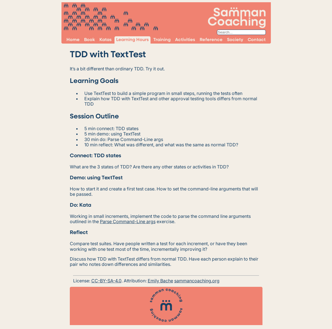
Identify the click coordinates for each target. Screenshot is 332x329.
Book (89, 40)
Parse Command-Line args (128, 221)
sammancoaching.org (196, 280)
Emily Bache (160, 280)
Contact (257, 40)
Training (162, 40)
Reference (211, 40)
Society (235, 40)
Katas (105, 40)
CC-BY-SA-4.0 (106, 280)
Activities (185, 40)
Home (73, 40)
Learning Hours (132, 40)
